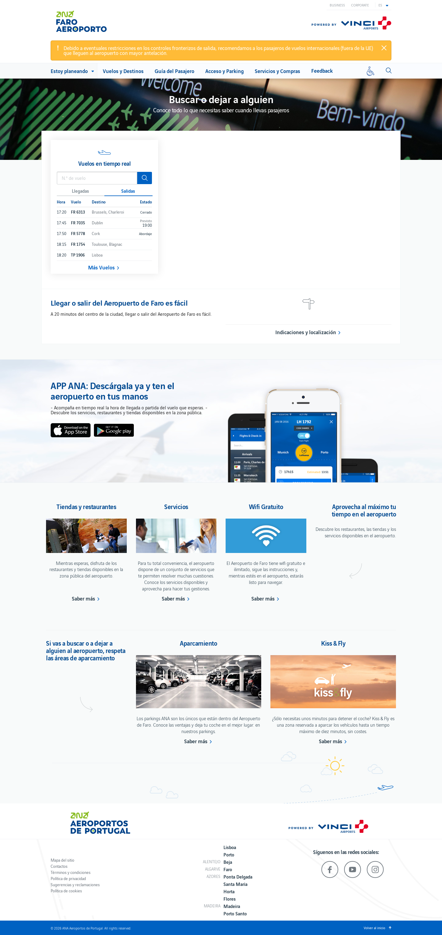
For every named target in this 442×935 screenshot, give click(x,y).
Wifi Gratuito (266, 506)
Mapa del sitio (62, 860)
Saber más (83, 598)
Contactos (59, 866)
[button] (383, 4)
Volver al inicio (374, 927)
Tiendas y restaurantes (86, 506)
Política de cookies (66, 891)
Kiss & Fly (333, 643)
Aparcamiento (198, 643)
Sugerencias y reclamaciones (75, 884)
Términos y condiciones (71, 872)
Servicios (176, 506)
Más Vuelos (101, 267)
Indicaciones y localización (305, 332)
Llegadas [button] (80, 190)
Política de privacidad (68, 878)
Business (337, 4)
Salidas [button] (128, 190)
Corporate (360, 4)
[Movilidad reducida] (370, 71)
